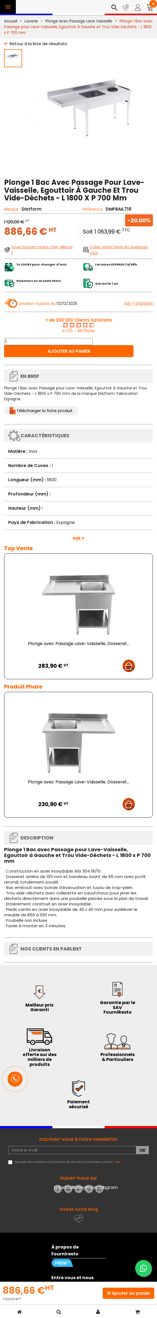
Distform (32, 209)
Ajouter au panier (69, 351)
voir (117, 1162)
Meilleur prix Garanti (39, 1007)
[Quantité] (48, 341)
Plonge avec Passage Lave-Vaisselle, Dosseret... (78, 643)
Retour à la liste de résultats (38, 43)
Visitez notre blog (78, 1209)
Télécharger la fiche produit (44, 410)
